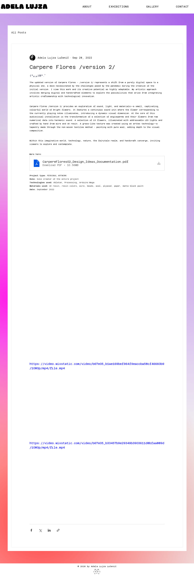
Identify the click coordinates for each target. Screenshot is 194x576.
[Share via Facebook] (31, 530)
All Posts (18, 32)
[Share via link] (58, 530)
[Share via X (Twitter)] (40, 530)
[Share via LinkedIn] (49, 530)
